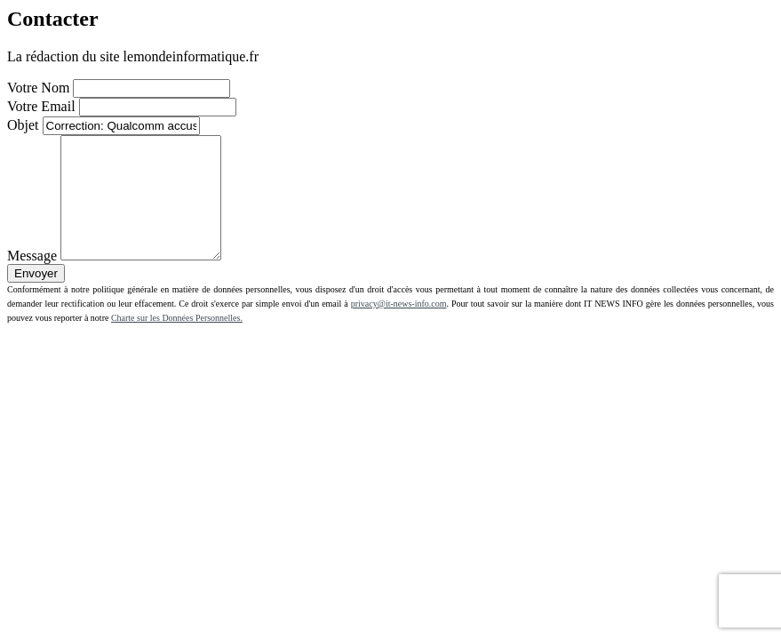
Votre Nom (38, 87)
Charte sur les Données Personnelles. (177, 342)
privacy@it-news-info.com (399, 327)
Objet (23, 124)
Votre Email (41, 106)
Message (32, 279)
